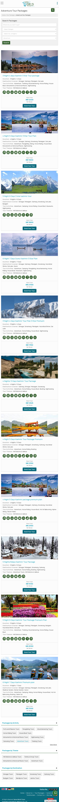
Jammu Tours (34, 778)
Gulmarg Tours (49, 774)
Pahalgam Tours (21, 774)
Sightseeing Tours (37, 737)
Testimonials (30, 794)
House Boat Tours (25, 733)
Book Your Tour (29, 106)
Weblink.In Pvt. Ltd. (22, 800)
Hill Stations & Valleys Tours (12, 757)
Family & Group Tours (31, 757)
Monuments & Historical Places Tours (15, 737)
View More (53, 745)
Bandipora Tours (21, 778)
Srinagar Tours (8, 774)
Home (3, 15)
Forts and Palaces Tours (11, 729)
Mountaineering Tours (44, 729)
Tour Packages (11, 15)
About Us (29, 792)
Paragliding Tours (28, 729)
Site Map (49, 794)
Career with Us (51, 792)
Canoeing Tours (8, 741)
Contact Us (41, 794)
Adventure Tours (22, 741)
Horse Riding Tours (9, 733)
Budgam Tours (8, 778)
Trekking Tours (37, 741)
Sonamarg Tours (35, 774)
